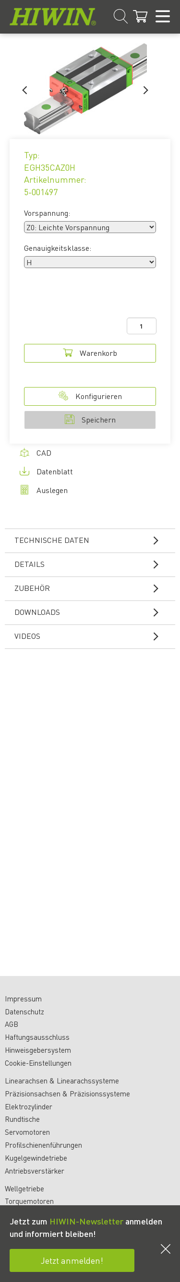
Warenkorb (90, 353)
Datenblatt (46, 471)
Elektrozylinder (28, 1106)
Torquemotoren (29, 1201)
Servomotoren (27, 1132)
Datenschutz (24, 1011)
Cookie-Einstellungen (38, 1063)
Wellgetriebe (24, 1188)
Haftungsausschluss (37, 1037)
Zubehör (92, 588)
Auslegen (44, 490)
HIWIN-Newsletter (86, 1220)
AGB (11, 1024)
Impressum (23, 998)
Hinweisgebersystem (38, 1050)
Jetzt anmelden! (72, 1260)
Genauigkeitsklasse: (57, 248)
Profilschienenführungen (43, 1145)
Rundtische (22, 1119)
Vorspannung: (47, 213)
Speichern (90, 419)
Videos (92, 636)
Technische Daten (92, 540)
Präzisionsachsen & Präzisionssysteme (67, 1093)
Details (92, 564)
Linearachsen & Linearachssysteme (62, 1080)
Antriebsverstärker (34, 1171)
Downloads (92, 612)
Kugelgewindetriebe (36, 1158)
